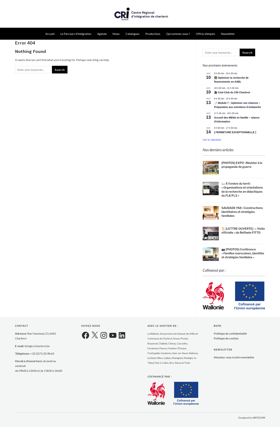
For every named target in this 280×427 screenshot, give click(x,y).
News (116, 33)
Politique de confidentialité (230, 333)
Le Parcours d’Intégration (75, 33)
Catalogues (132, 33)
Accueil (49, 33)
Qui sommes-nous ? (178, 33)
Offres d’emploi (205, 33)
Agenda (102, 33)
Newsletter (228, 33)
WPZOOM (259, 417)
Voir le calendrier (212, 139)
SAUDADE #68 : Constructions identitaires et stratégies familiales (242, 212)
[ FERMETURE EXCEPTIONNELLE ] (235, 132)
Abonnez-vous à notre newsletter (234, 357)
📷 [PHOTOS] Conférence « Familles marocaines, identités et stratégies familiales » (242, 253)
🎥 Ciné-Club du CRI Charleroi (232, 92)
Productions (152, 33)
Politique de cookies (226, 338)
